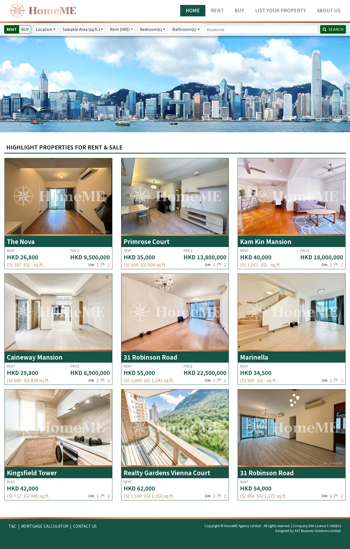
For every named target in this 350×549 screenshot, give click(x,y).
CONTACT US (85, 526)
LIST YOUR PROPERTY (280, 10)
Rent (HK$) (120, 29)
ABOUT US (328, 10)
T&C (12, 526)
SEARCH (333, 29)
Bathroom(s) (184, 29)
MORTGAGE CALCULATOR (44, 526)
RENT (217, 10)
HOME (193, 10)
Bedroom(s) (151, 29)
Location (44, 29)
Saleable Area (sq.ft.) (81, 29)
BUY (239, 10)
